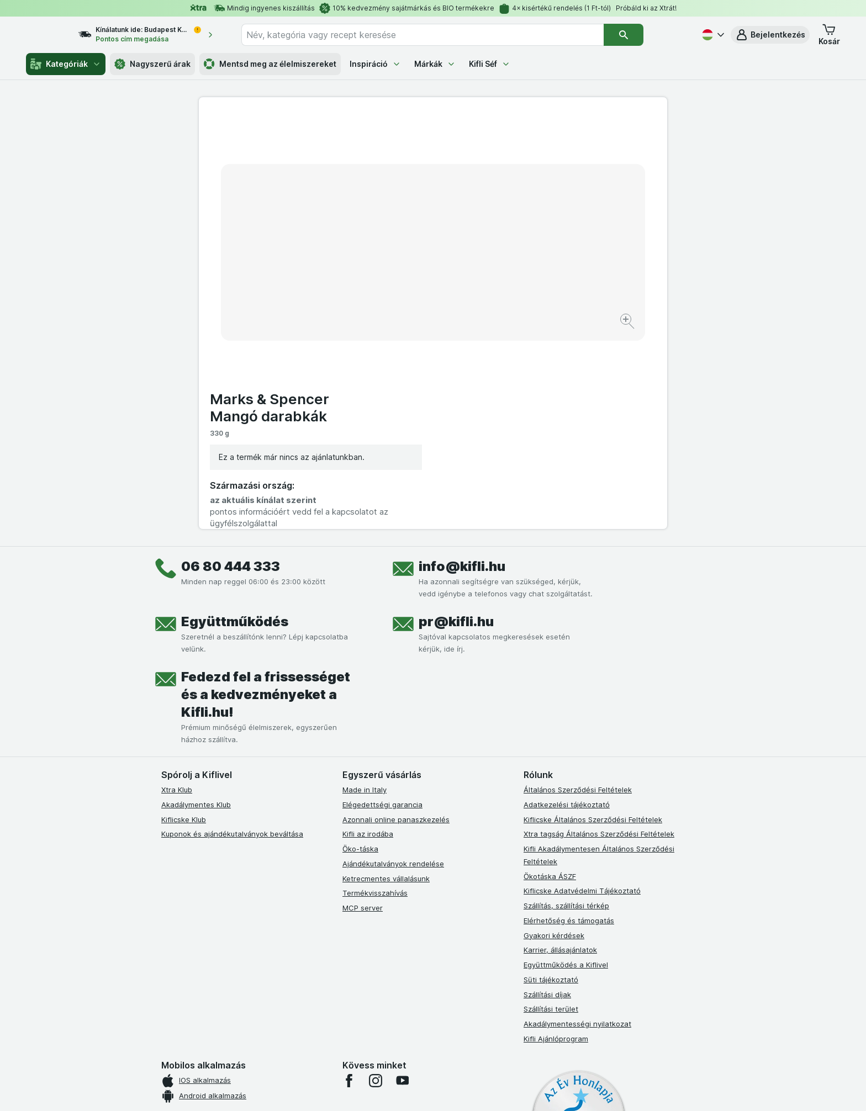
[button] (770, 35)
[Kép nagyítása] (394, 287)
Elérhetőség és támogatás (569, 719)
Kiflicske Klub (183, 617)
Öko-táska (360, 647)
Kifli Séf (489, 63)
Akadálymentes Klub (196, 603)
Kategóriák (65, 64)
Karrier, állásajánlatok (560, 748)
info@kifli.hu (462, 365)
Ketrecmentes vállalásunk (386, 677)
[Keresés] (643, 35)
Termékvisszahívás (375, 691)
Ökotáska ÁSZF (550, 674)
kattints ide (305, 1016)
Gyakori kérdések (554, 733)
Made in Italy (364, 588)
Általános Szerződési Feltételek (578, 588)
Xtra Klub (176, 588)
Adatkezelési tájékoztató (567, 603)
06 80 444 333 (230, 365)
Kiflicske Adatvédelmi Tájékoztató (582, 689)
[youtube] (402, 879)
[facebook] (349, 879)
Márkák (435, 63)
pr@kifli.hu (456, 420)
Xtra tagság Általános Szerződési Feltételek (599, 632)
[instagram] (375, 879)
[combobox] (442, 35)
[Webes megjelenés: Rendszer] (388, 1089)
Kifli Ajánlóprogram (556, 837)
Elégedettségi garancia (382, 603)
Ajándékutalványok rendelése (393, 662)
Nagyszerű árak (152, 64)
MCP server (362, 706)
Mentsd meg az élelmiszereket (270, 64)
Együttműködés (234, 420)
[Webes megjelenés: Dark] (487, 1089)
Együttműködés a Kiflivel (566, 763)
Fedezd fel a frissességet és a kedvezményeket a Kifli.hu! (265, 493)
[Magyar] (712, 35)
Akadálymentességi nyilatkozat (577, 822)
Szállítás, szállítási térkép (566, 704)
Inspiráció (375, 63)
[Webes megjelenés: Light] (442, 1089)
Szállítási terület (551, 807)
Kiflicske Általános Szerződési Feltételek (593, 617)
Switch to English (452, 1043)
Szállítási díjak (547, 793)
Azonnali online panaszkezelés (396, 617)
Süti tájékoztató (551, 778)
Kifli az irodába (367, 632)
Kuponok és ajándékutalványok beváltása (232, 632)
